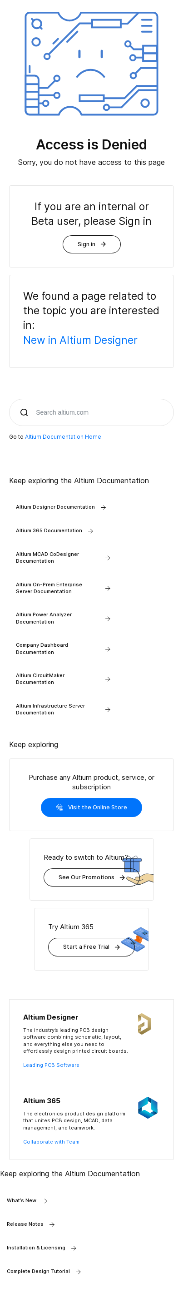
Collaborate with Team (51, 1142)
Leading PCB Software (51, 1065)
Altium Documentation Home (63, 436)
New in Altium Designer (80, 340)
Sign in (92, 244)
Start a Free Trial (91, 946)
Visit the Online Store (91, 807)
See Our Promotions (92, 877)
